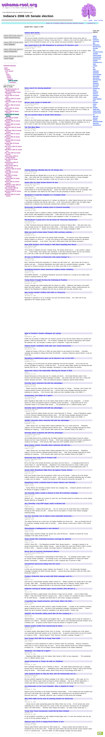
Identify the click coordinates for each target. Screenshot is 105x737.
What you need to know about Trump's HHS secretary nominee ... (49, 232)
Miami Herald (96, 78)
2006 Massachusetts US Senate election (12, 89)
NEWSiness (95, 83)
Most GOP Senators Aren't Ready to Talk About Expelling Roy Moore (50, 244)
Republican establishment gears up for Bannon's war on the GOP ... (50, 358)
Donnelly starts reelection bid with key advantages (44, 383)
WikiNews (95, 119)
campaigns (13, 82)
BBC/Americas (96, 45)
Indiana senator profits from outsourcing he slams (43, 626)
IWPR (94, 69)
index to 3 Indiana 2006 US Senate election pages (65, 23)
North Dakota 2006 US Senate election (11, 156)
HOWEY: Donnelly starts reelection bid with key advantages (47, 420)
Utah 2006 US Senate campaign (11, 176)
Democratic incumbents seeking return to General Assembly (47, 207)
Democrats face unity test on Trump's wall (40, 457)
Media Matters (96, 76)
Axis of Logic (96, 41)
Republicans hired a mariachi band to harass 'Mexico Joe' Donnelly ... (51, 482)
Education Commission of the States (97, 62)
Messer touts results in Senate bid (37, 102)
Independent (96, 71)
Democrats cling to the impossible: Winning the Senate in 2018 (48, 370)
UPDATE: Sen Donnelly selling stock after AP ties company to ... (49, 613)
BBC (94, 43)
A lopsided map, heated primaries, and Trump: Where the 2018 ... (49, 601)
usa (7, 72)
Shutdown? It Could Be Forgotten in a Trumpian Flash (45, 195)
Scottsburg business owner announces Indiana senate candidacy (49, 269)
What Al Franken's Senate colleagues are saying (43, 333)
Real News (95, 102)
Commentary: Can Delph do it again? (38, 395)
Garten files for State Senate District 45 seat (41, 182)
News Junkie (96, 85)
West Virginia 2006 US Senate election (11, 188)
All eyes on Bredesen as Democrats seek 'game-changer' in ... (48, 257)
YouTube (100, 20)
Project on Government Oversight (96, 95)
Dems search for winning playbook (38, 88)
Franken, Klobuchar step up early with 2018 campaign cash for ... (49, 576)
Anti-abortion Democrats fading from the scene (42, 564)
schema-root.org (9, 65)
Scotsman (95, 107)
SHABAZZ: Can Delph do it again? (37, 651)
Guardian (95, 65)
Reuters (94, 104)
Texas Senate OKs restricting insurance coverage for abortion (48, 539)
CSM (94, 50)
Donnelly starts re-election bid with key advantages (44, 433)
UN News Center (97, 112)
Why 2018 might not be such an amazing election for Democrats (49, 698)
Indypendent (96, 72)
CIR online (95, 48)
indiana (9, 76)
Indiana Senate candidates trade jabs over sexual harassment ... (49, 346)
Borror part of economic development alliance (42, 551)
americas (7, 69)
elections (10, 79)
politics (9, 77)
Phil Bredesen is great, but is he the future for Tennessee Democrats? (51, 220)
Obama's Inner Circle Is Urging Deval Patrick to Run (44, 721)
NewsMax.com (96, 88)
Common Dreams (97, 55)
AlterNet (95, 36)
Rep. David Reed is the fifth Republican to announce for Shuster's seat (51, 45)
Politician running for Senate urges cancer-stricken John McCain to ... (51, 588)
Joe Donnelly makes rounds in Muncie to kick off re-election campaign (51, 493)
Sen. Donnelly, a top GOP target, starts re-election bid (45, 503)
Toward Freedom (97, 111)
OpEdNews (95, 92)
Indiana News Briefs (32, 33)
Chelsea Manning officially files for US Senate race (44, 170)
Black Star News (97, 46)
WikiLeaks (95, 118)
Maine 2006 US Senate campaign (11, 118)
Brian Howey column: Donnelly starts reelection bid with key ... (48, 445)
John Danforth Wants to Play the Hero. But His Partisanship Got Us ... (51, 674)
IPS (94, 67)
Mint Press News (97, 79)
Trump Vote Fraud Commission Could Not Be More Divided (47, 711)
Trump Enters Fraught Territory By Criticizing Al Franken (46, 280)
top (100, 733)
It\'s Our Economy (97, 74)
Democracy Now (97, 58)
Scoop (94, 105)
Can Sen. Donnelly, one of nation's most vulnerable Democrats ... (49, 516)
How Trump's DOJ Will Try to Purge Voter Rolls (42, 638)
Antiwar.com (95, 39)
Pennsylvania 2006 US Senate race (11, 163)
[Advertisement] (42, 70)
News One (95, 86)
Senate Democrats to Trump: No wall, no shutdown (44, 661)
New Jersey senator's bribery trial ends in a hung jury (45, 292)
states (8, 74)
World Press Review (97, 121)
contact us (91, 23)
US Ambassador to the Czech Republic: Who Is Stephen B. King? (49, 686)
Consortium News (97, 57)
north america (9, 71)
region (6, 68)
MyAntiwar (95, 81)
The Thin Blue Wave (32, 127)
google (90, 20)
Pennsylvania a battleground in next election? (42, 528)
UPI (94, 114)
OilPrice (94, 90)
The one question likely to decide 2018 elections (43, 115)
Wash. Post (95, 116)
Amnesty (95, 38)
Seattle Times (96, 109)
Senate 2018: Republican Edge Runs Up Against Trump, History (48, 470)
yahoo (95, 20)
